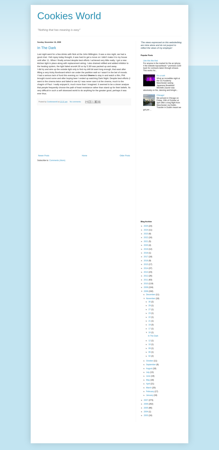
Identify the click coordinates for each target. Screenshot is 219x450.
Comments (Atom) (57, 160)
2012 (146, 276)
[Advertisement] (84, 129)
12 (149, 340)
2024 (146, 230)
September (151, 364)
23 (149, 313)
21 (149, 321)
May (148, 380)
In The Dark (46, 48)
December (151, 294)
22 (149, 317)
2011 (146, 280)
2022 (146, 237)
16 (149, 332)
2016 (146, 260)
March (149, 388)
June (148, 376)
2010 (146, 283)
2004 (146, 411)
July (148, 372)
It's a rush (161, 75)
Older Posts (125, 155)
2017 (146, 257)
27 (149, 309)
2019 (146, 249)
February (150, 391)
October (150, 361)
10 (149, 344)
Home (84, 155)
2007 (146, 400)
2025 (146, 226)
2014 (146, 268)
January (150, 395)
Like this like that (150, 61)
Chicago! (160, 95)
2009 (146, 287)
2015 (146, 264)
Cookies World (69, 15)
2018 (146, 253)
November (151, 298)
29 (149, 305)
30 (149, 302)
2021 (146, 241)
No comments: (76, 102)
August (149, 368)
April (148, 384)
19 (149, 325)
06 (149, 352)
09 (149, 348)
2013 (146, 272)
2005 (146, 408)
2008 (146, 291)
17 (149, 328)
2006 (146, 404)
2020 (146, 245)
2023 (146, 234)
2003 (146, 415)
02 (149, 356)
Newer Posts (43, 155)
